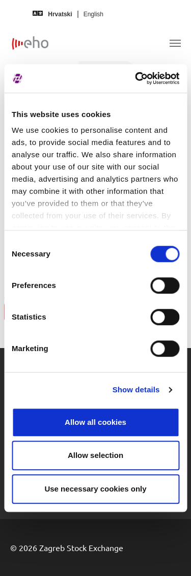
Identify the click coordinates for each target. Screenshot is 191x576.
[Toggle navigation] (175, 43)
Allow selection (95, 455)
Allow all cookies (95, 422)
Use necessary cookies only (95, 488)
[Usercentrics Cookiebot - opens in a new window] (136, 78)
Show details (136, 389)
